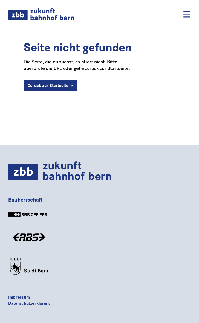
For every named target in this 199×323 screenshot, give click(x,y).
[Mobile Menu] (186, 14)
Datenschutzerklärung (29, 303)
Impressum (19, 297)
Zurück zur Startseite (50, 85)
